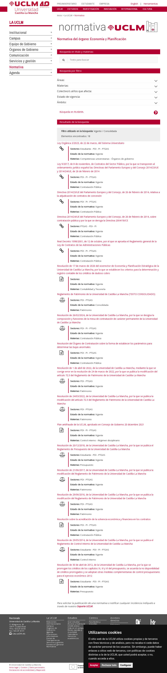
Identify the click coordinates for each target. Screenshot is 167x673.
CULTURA (147, 9)
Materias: (65, 85)
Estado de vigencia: (71, 96)
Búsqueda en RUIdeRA (71, 111)
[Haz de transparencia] (139, 622)
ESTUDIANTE (88, 3)
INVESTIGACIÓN (91, 9)
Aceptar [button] (94, 665)
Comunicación (19, 55)
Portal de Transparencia (53, 639)
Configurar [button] (125, 665)
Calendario (73, 634)
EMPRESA (104, 3)
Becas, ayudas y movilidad (75, 631)
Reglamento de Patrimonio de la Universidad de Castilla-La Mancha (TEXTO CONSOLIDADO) (106, 294)
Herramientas (151, 3)
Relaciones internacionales (53, 623)
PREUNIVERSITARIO (67, 3)
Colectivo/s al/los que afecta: (77, 91)
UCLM (60, 9)
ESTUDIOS (73, 9)
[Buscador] (109, 60)
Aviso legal (13, 667)
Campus (14, 38)
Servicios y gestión (22, 60)
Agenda (14, 72)
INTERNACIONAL (129, 9)
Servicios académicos (73, 637)
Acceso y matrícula (76, 624)
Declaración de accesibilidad (21, 670)
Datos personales (37, 667)
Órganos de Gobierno (23, 49)
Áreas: (63, 80)
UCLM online (73, 626)
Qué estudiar (74, 622)
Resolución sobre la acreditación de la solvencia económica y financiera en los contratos (104, 519)
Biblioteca (115, 624)
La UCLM (16, 22)
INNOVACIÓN (110, 9)
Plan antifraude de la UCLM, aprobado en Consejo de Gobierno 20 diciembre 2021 (100, 424)
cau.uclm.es (17, 633)
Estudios (72, 617)
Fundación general (55, 644)
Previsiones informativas (52, 635)
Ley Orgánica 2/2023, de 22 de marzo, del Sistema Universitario (90, 143)
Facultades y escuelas (94, 623)
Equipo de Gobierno (22, 43)
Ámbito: (64, 102)
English (134, 3)
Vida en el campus (76, 628)
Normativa (16, 67)
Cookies (24, 667)
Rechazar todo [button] (109, 665)
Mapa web (40, 670)
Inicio (59, 15)
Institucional (17, 32)
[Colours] (153, 622)
